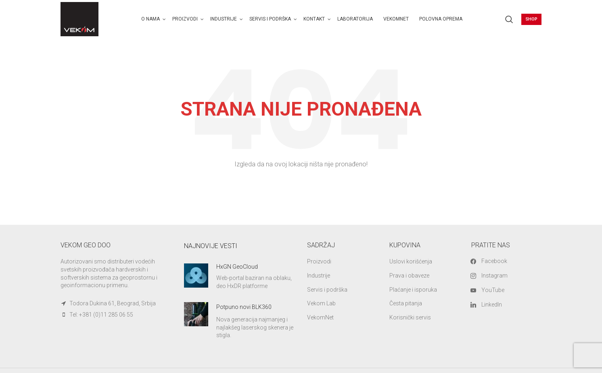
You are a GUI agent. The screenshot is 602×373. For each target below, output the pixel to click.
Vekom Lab (321, 303)
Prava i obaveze (409, 275)
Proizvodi (319, 261)
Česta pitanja (405, 303)
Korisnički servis (410, 317)
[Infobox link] (239, 276)
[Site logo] (79, 18)
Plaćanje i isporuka (413, 289)
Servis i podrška (327, 289)
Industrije (318, 275)
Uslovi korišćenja (410, 261)
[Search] (509, 19)
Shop (531, 19)
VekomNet (320, 317)
